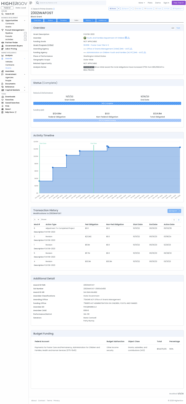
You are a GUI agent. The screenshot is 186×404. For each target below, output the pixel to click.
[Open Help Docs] (54, 9)
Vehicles (9, 62)
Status (50, 20)
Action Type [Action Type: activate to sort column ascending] (51, 224)
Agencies (9, 77)
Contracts (9, 23)
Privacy (57, 400)
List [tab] (173, 28)
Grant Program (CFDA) (43, 45)
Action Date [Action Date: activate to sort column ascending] (169, 224)
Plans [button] (150, 3)
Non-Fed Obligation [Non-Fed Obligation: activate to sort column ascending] (115, 224)
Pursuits (8, 36)
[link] (178, 220)
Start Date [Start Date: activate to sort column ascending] (137, 224)
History (89, 20)
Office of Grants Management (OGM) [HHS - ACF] (108, 49)
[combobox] (70, 3)
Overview (37, 20)
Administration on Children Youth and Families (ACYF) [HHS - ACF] (115, 52)
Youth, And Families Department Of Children (106, 38)
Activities (9, 39)
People (8, 80)
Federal (7, 8)
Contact (41, 400)
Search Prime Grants (42, 9)
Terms (49, 400)
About (34, 400)
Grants (8, 27)
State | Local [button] (21, 8)
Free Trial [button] (179, 3)
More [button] (141, 3)
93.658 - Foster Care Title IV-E (96, 45)
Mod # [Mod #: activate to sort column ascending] (37, 224)
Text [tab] (178, 28)
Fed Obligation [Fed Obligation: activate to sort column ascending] (91, 224)
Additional (102, 20)
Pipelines (9, 33)
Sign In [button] (166, 3)
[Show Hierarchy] (128, 38)
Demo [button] (158, 3)
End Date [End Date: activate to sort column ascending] (153, 224)
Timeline (63, 20)
